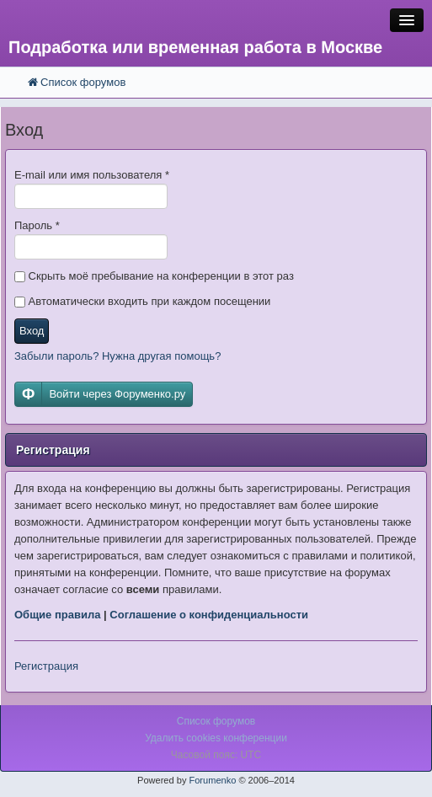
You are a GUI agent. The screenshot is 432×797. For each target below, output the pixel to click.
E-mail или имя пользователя (91, 174)
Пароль (37, 225)
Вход (31, 330)
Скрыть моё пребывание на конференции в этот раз (154, 276)
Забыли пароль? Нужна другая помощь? (117, 356)
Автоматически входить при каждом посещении (142, 301)
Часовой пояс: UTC (216, 755)
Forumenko (212, 780)
